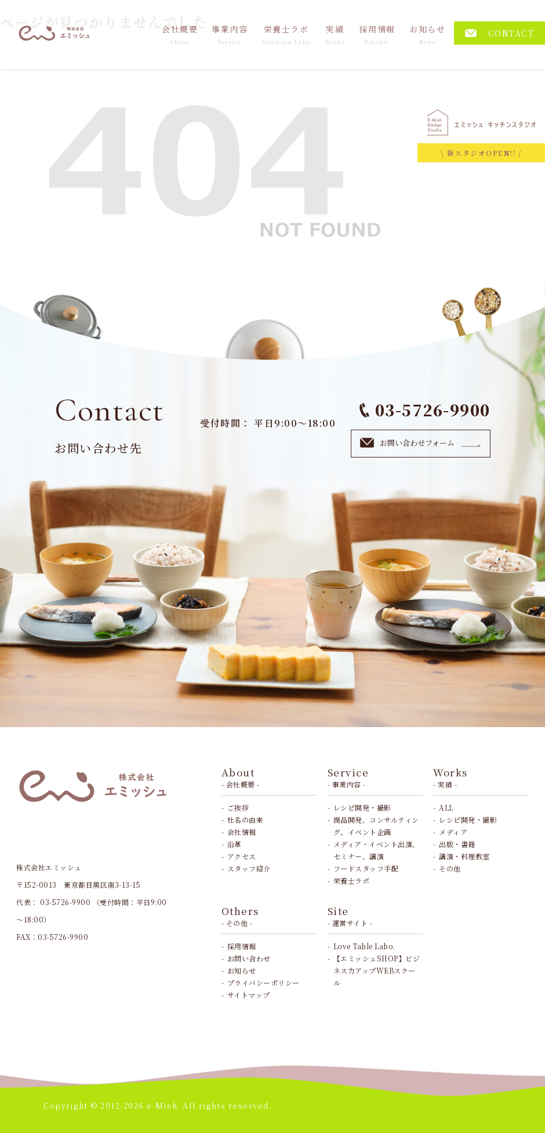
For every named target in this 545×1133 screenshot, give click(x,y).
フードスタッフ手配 (366, 868)
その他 (450, 868)
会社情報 (241, 832)
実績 (335, 34)
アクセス (241, 856)
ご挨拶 (238, 807)
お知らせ (427, 34)
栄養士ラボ (286, 34)
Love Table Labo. (364, 946)
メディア (453, 832)
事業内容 (230, 34)
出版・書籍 (457, 844)
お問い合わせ (249, 958)
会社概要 (180, 34)
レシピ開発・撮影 (362, 807)
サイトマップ (248, 995)
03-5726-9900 (424, 410)
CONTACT (500, 33)
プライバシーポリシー (263, 982)
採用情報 (377, 34)
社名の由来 (245, 820)
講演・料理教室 (464, 856)
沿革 (234, 844)
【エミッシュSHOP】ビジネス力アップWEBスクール (376, 970)
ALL (446, 807)
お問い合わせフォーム (420, 442)
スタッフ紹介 (249, 868)
